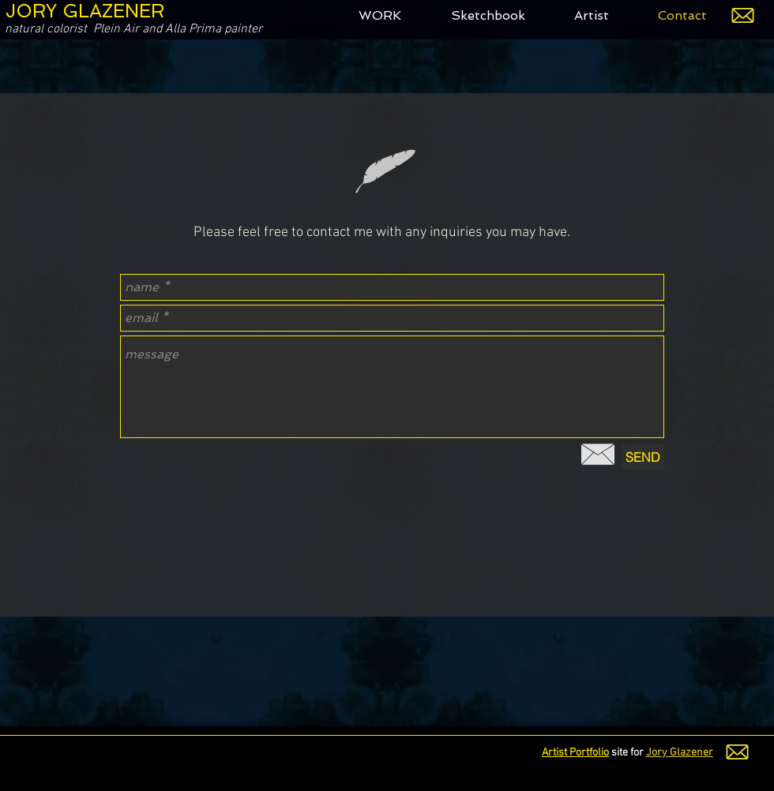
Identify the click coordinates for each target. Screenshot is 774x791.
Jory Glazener (679, 752)
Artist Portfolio (575, 752)
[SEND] (643, 457)
